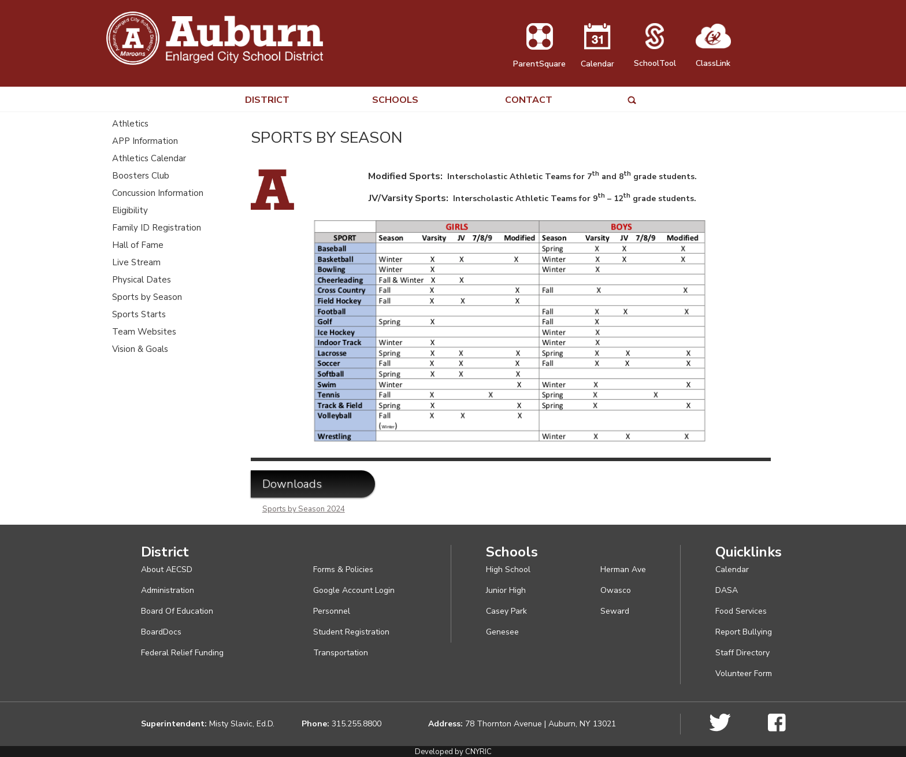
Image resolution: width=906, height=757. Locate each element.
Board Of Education (177, 611)
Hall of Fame (138, 245)
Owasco (615, 590)
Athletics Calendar (149, 158)
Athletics (130, 123)
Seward (614, 611)
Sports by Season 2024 (303, 509)
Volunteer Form (743, 673)
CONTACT (528, 100)
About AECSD (166, 569)
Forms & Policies (343, 569)
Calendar (597, 58)
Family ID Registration (156, 227)
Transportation (340, 652)
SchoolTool (655, 58)
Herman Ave (623, 569)
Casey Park (506, 611)
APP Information (145, 141)
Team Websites (144, 331)
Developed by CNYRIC (453, 752)
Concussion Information (157, 193)
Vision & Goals (140, 349)
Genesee (502, 631)
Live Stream (136, 262)
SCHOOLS (395, 100)
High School (508, 569)
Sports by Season (147, 297)
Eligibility (130, 210)
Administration (167, 590)
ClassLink (713, 58)
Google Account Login (354, 590)
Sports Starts (139, 314)
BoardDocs (161, 631)
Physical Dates (141, 279)
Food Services (741, 611)
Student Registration (351, 631)
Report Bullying (743, 631)
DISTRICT (267, 100)
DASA (726, 590)
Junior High (506, 590)
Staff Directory (742, 652)
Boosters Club (140, 175)
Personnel (331, 611)
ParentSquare (539, 58)
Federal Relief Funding (182, 652)
